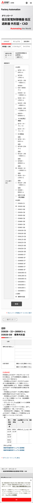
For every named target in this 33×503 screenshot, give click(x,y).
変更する (19, 57)
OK (16, 500)
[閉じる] (31, 480)
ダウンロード (12, 469)
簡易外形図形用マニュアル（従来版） (14, 448)
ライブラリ (26, 46)
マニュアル (16, 41)
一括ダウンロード (11, 319)
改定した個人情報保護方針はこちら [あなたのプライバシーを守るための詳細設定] (21, 486)
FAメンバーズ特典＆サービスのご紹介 (20, 313)
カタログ (6, 41)
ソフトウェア (16, 46)
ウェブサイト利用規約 (11, 495)
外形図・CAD (6, 46)
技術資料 (26, 41)
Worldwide (27, 3)
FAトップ (4, 469)
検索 (16, 304)
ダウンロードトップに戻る (11, 458)
